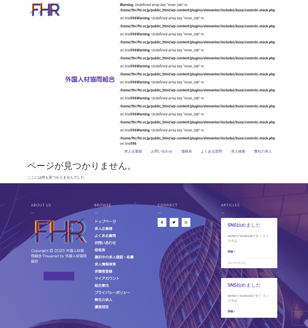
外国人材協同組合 (90, 79)
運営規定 (102, 307)
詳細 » (231, 251)
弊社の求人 (263, 151)
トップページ (105, 221)
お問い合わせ (161, 151)
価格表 (186, 151)
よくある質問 (211, 151)
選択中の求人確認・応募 (114, 257)
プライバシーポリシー (112, 292)
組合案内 (102, 285)
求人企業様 (133, 151)
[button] (59, 276)
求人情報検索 (105, 264)
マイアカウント (107, 278)
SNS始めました (244, 225)
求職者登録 (103, 271)
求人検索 (238, 151)
